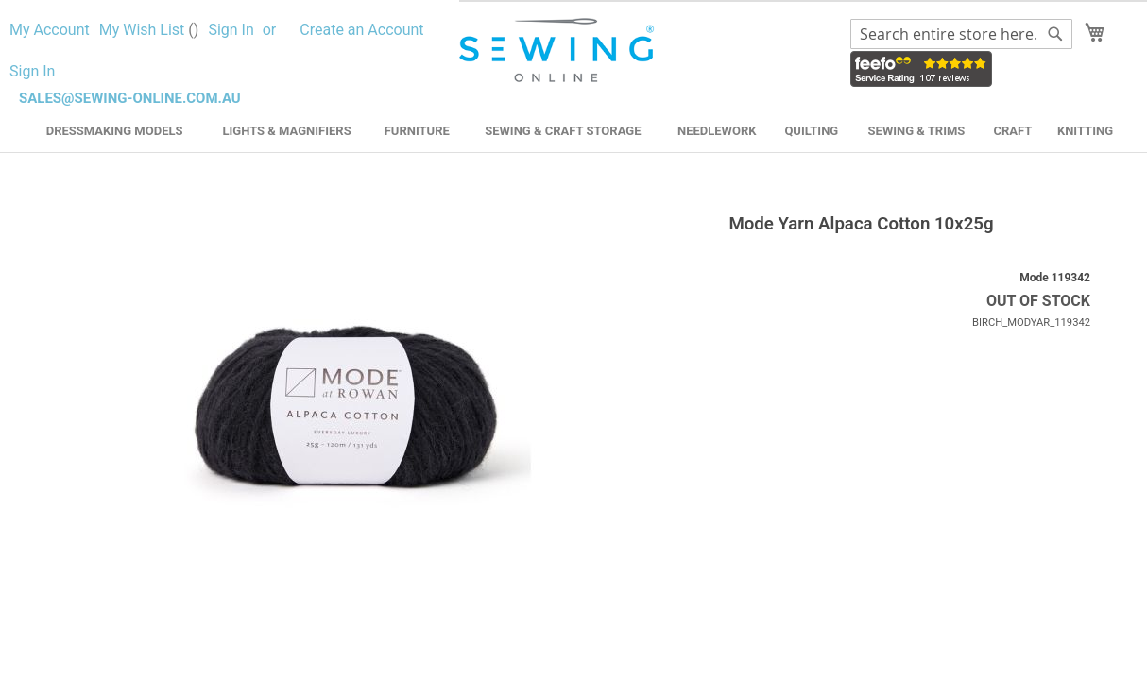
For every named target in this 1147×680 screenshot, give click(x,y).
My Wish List (149, 30)
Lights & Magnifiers (286, 131)
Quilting (811, 131)
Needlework (717, 131)
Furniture (417, 131)
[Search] (1055, 34)
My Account (49, 30)
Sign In (230, 30)
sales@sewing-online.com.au (130, 98)
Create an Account (361, 30)
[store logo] (559, 50)
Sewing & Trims (917, 131)
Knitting (1085, 131)
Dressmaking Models (114, 131)
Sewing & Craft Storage (563, 131)
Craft (1012, 131)
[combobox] (961, 34)
